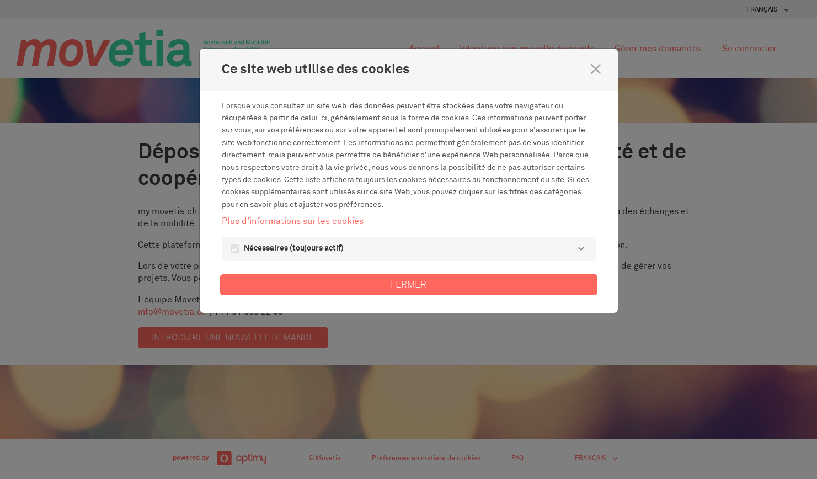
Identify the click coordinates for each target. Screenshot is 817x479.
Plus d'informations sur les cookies (293, 221)
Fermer (408, 284)
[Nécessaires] (581, 249)
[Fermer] (596, 69)
